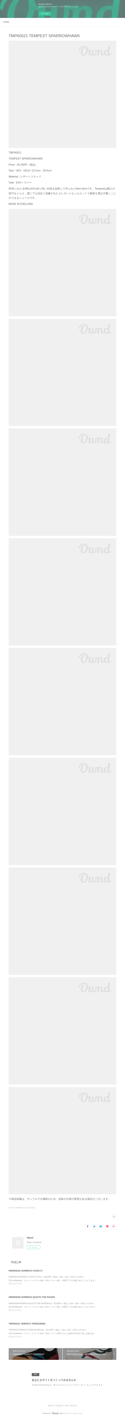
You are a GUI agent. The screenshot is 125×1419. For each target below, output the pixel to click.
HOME (6, 22)
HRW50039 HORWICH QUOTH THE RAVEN (32, 1297)
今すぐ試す (45, 14)
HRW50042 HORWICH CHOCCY (26, 1270)
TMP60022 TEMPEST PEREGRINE (27, 1323)
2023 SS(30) (30, 1208)
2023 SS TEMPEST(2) (17, 1208)
